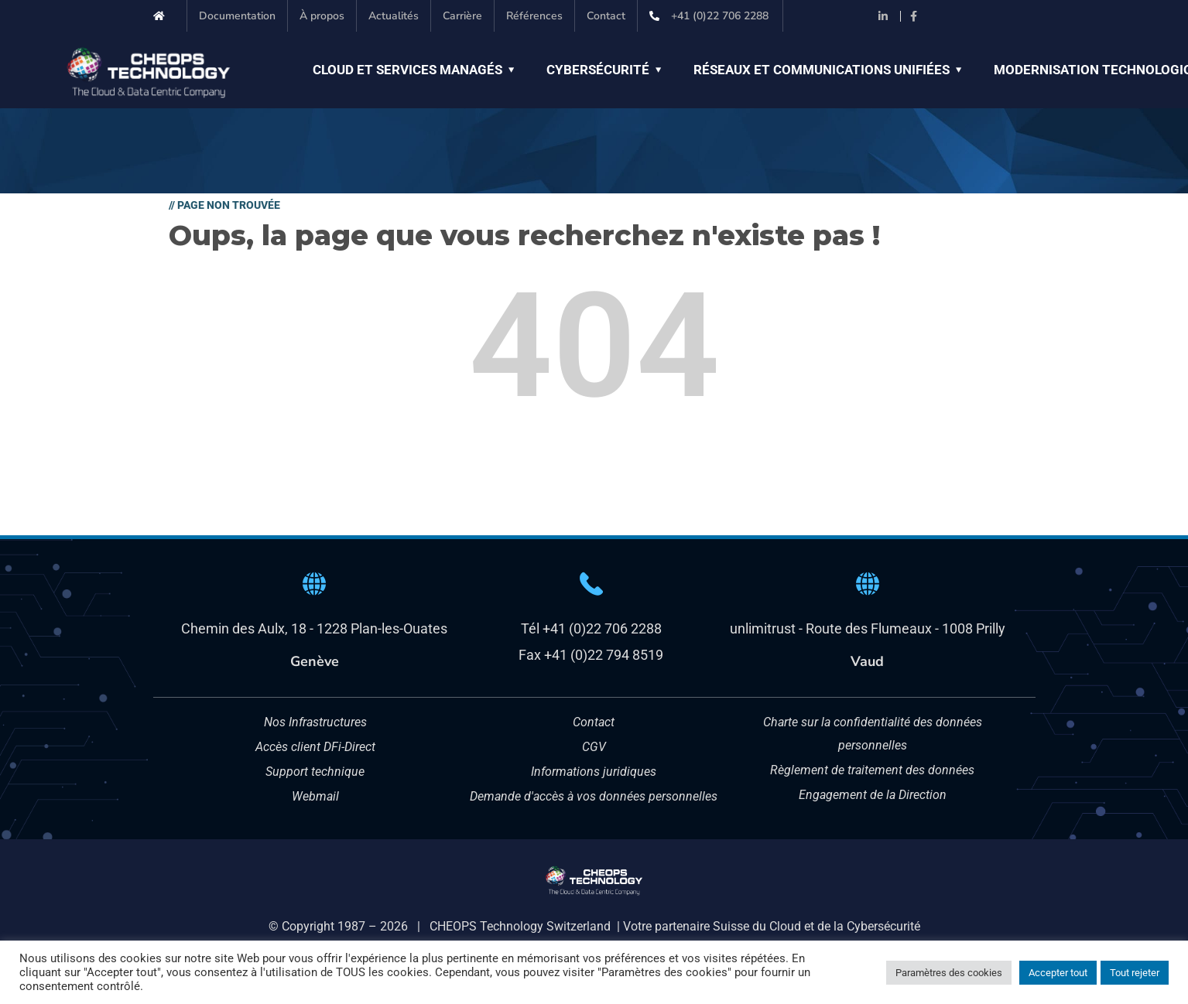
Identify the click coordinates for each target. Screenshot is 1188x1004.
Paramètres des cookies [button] (948, 972)
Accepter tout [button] (1058, 972)
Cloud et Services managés (407, 69)
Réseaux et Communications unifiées (821, 69)
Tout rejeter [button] (1134, 972)
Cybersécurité (597, 69)
